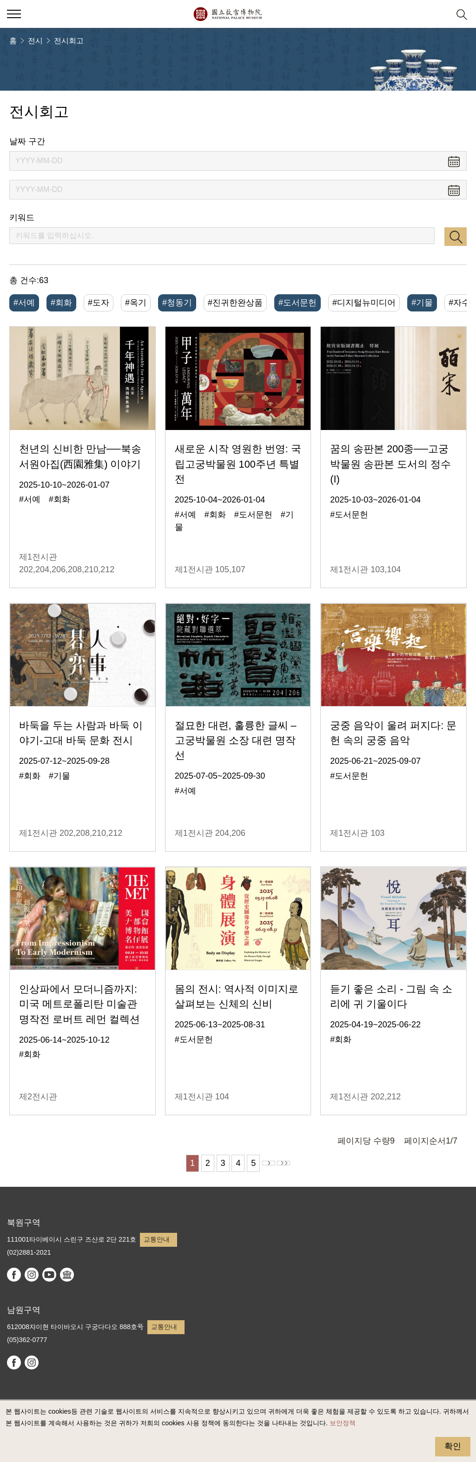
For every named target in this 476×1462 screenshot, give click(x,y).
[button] (439, 14)
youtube (49, 1275)
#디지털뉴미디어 (364, 302)
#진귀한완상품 (235, 302)
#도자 (98, 302)
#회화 (61, 302)
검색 (455, 236)
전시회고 (69, 41)
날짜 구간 (27, 141)
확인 (452, 1446)
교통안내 (157, 1239)
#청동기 (177, 302)
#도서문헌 (297, 302)
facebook (14, 1275)
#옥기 (135, 302)
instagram (32, 1275)
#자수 (459, 302)
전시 (35, 41)
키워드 (21, 217)
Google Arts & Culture (67, 1275)
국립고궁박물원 (227, 14)
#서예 (24, 302)
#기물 (422, 302)
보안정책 (343, 1423)
